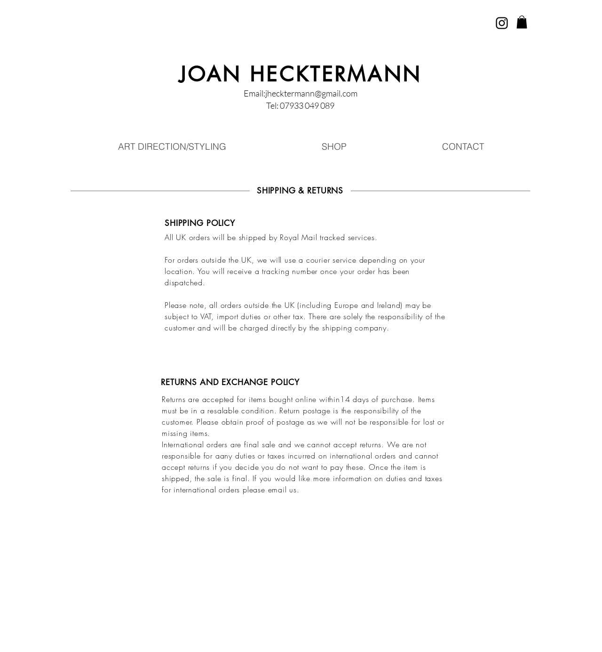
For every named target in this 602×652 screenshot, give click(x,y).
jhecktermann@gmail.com (311, 93)
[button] (521, 22)
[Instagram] (502, 23)
